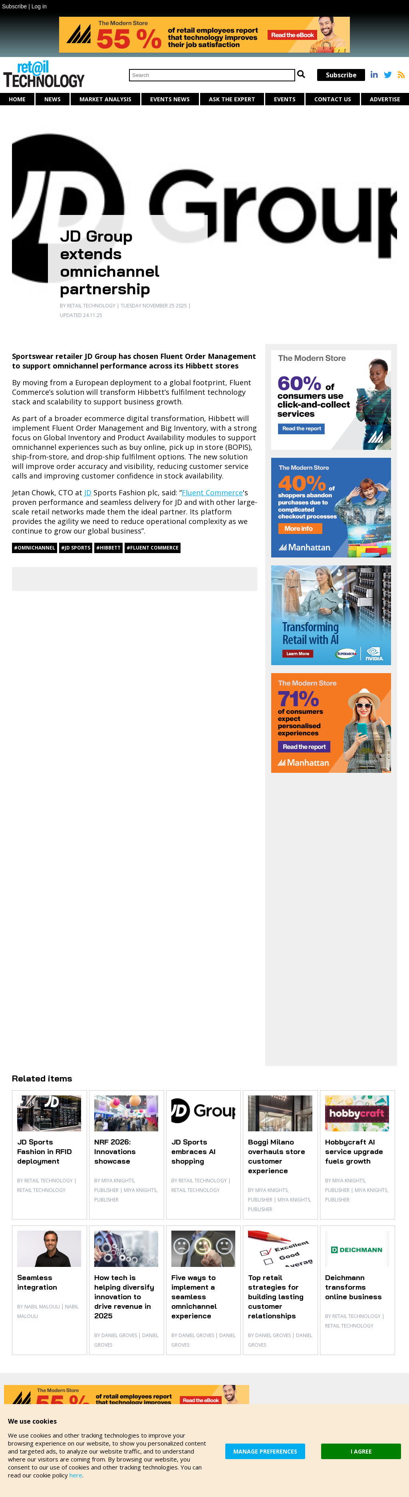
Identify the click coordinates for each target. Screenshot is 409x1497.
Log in (39, 6)
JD (87, 492)
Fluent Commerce (212, 492)
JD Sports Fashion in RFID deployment (44, 1151)
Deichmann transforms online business (353, 1287)
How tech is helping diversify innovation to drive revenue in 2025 (124, 1296)
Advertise (385, 99)
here (75, 1475)
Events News (170, 99)
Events (285, 99)
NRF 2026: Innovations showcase (115, 1151)
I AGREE (361, 1451)
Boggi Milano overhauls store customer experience (276, 1156)
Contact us (332, 99)
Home (17, 99)
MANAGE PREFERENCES (265, 1451)
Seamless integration (37, 1282)
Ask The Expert (232, 99)
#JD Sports (75, 547)
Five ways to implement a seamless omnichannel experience (194, 1296)
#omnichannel (34, 547)
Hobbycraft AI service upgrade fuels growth (354, 1151)
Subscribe (14, 6)
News (52, 99)
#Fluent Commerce (153, 547)
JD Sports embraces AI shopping (193, 1151)
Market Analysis (105, 99)
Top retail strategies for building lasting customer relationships (276, 1296)
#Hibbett (108, 547)
